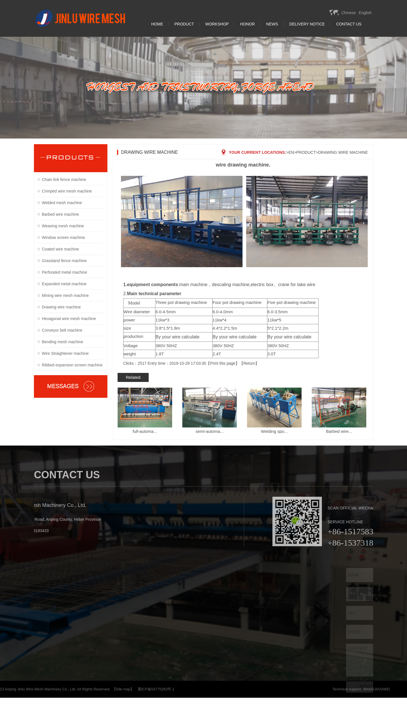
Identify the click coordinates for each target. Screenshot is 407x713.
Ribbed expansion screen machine (72, 365)
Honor (247, 24)
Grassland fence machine (64, 260)
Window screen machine (63, 237)
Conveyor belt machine (62, 330)
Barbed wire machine (60, 214)
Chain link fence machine (64, 179)
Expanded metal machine (64, 284)
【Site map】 (41, 689)
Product (184, 24)
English (365, 12)
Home (157, 24)
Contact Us (348, 24)
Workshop (217, 24)
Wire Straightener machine (65, 353)
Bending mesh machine (62, 342)
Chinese (348, 12)
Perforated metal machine (64, 272)
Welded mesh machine (62, 202)
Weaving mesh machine (63, 226)
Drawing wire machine (61, 307)
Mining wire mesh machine (65, 295)
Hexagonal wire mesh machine (69, 318)
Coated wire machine (60, 249)
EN (291, 152)
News (272, 24)
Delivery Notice (307, 24)
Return (249, 363)
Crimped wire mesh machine (67, 191)
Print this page (222, 363)
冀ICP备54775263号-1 (74, 689)
